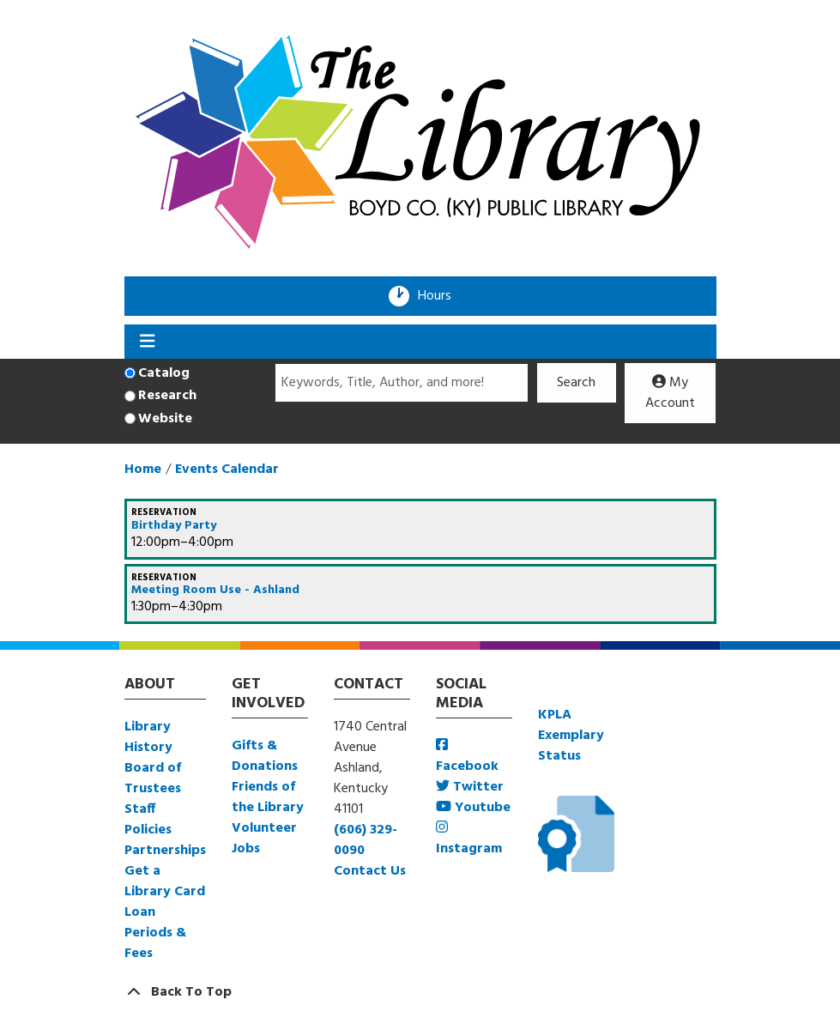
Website (165, 419)
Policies (148, 830)
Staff (139, 809)
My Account (670, 393)
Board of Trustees (152, 778)
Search (576, 383)
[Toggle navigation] (148, 341)
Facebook (467, 757)
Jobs (246, 849)
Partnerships (165, 850)
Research (167, 395)
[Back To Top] (420, 992)
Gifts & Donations (265, 756)
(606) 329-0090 (365, 840)
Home (142, 469)
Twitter (470, 787)
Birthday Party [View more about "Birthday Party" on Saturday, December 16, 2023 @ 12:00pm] (173, 526)
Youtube (473, 808)
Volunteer (264, 828)
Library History (148, 737)
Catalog (164, 373)
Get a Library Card (164, 881)
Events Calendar (227, 469)
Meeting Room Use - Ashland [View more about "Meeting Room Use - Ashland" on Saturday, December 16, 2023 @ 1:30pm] (215, 591)
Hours (440, 296)
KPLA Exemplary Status (571, 735)
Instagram (469, 840)
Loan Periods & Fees (155, 933)
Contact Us (370, 871)
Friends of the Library (268, 797)
